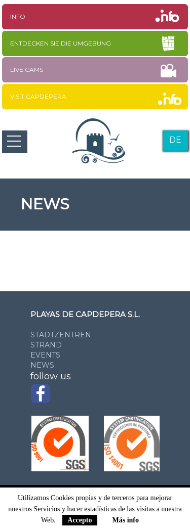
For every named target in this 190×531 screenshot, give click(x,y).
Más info (125, 520)
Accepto (79, 520)
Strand (46, 344)
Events (45, 355)
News (42, 365)
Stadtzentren (60, 334)
